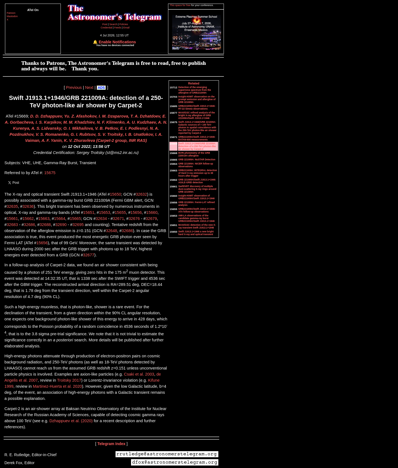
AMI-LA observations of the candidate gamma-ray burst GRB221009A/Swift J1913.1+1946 (196, 218)
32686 (29, 224)
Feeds (117, 27)
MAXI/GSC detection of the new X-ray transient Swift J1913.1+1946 (197, 226)
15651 (89, 212)
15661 (12, 218)
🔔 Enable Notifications (114, 42)
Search (113, 24)
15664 (59, 218)
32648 (111, 230)
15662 (28, 218)
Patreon (11, 13)
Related (193, 83)
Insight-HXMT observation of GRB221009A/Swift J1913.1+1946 (196, 197)
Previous (74, 87)
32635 (12, 206)
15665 (75, 218)
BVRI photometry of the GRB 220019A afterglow (194, 154)
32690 (61, 224)
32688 (45, 224)
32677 (88, 255)
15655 (120, 212)
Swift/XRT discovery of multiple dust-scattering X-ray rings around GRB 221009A (197, 189)
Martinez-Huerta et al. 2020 (57, 386)
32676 (134, 218)
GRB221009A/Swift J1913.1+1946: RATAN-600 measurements (196, 138)
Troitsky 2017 (69, 380)
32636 (28, 206)
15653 (104, 212)
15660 (152, 212)
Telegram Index (111, 444)
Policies (123, 24)
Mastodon (12, 16)
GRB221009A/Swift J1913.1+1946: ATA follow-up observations (196, 210)
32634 (101, 218)
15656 (136, 212)
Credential (107, 27)
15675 (50, 173)
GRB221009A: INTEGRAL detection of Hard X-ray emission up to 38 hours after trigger (197, 173)
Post (105, 24)
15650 (115, 194)
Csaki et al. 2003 (139, 374)
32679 (151, 218)
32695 (78, 224)
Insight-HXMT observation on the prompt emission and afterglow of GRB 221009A (196, 99)
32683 (12, 224)
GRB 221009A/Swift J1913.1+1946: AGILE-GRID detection (197, 181)
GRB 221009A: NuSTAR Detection (196, 159)
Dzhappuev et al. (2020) (71, 421)
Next (89, 87)
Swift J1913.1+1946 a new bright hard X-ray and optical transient (196, 233)
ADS (101, 88)
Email (126, 27)
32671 (118, 218)
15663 (43, 218)
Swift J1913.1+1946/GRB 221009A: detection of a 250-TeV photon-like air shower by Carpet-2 (197, 146)
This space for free (180, 5)
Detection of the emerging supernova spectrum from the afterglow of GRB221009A (194, 90)
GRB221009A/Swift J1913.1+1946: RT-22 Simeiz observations (196, 107)
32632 (141, 194)
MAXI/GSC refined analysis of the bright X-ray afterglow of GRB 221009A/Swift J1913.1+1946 (196, 115)
